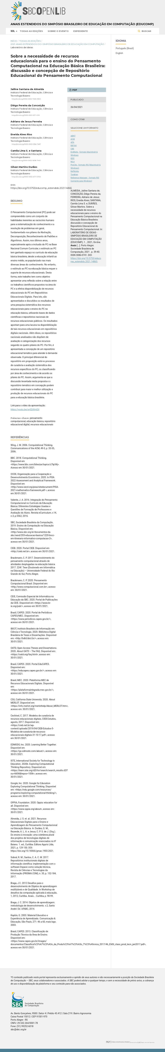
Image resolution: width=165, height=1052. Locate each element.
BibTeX (74, 145)
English (119, 53)
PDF (74, 90)
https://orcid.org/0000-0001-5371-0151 (26, 115)
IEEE (72, 158)
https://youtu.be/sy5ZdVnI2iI (25, 409)
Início (14, 41)
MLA (73, 162)
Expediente (80, 31)
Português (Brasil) (125, 48)
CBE (72, 149)
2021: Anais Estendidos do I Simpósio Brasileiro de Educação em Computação (57, 44)
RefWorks (75, 171)
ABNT (73, 136)
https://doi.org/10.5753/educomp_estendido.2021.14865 (41, 188)
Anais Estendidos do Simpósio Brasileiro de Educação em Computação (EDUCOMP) (82, 24)
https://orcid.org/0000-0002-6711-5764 (26, 177)
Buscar (146, 31)
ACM (73, 139)
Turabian (74, 174)
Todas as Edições (31, 31)
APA (72, 142)
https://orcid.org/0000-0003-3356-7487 (26, 144)
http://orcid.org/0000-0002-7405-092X (26, 99)
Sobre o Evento (58, 31)
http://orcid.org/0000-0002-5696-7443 (26, 160)
